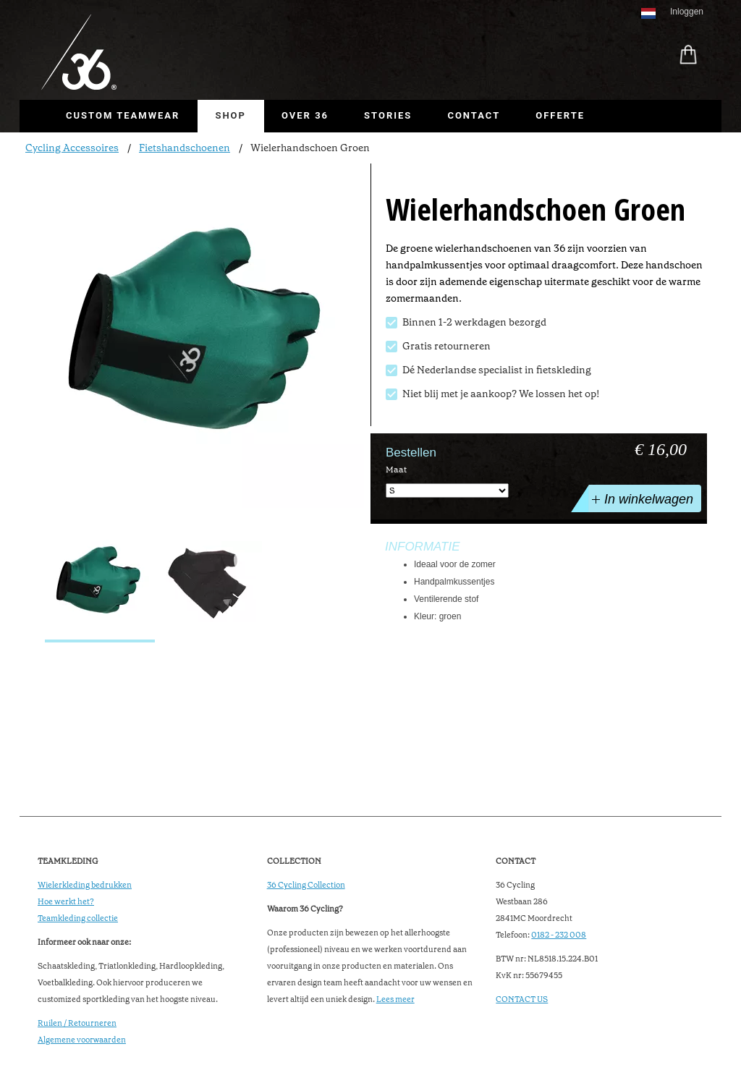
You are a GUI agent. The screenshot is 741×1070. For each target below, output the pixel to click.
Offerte (560, 115)
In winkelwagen (641, 498)
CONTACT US (522, 999)
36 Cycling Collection (306, 885)
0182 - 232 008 (558, 935)
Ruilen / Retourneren (77, 1023)
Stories (388, 115)
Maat (396, 469)
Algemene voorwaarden (82, 1040)
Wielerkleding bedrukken (85, 885)
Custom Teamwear (122, 115)
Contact (473, 115)
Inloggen (686, 12)
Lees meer (395, 999)
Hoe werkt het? (66, 901)
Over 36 (305, 115)
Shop (230, 115)
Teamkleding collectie (78, 918)
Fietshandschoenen (184, 147)
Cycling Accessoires (72, 147)
